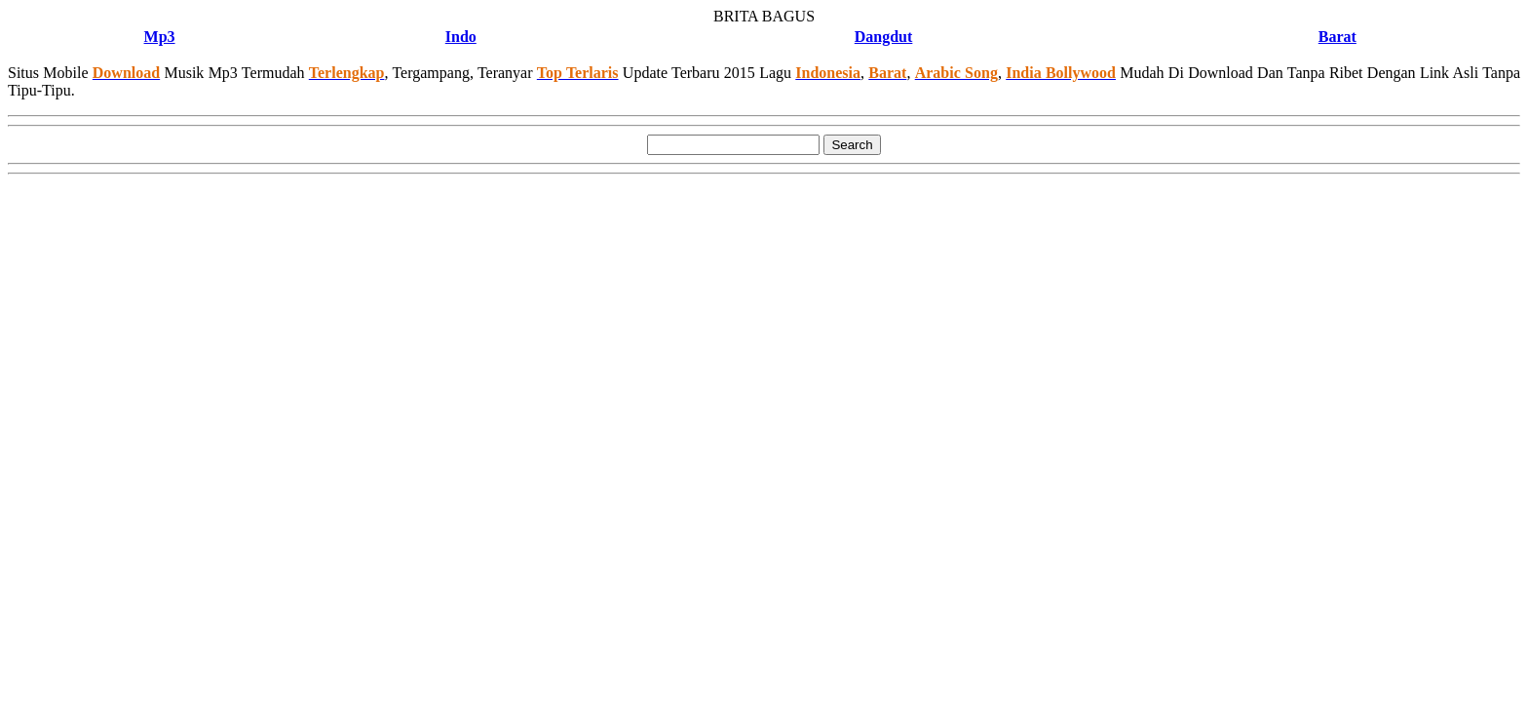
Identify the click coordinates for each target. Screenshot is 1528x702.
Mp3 (159, 36)
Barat (1337, 36)
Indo (461, 36)
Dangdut (884, 36)
